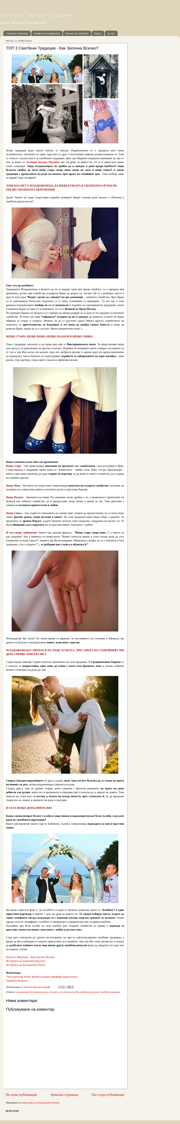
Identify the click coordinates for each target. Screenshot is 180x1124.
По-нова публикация (21, 1095)
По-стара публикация (108, 1095)
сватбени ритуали (89, 992)
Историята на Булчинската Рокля (25, 965)
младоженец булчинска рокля (32, 992)
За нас (111, 33)
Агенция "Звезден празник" (37, 15)
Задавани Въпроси (17, 980)
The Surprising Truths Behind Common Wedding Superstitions (42, 977)
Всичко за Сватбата (77, 33)
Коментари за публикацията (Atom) (40, 1103)
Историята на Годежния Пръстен (25, 961)
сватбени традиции (110, 992)
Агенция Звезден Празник (43, 162)
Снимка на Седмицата (47, 33)
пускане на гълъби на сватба (64, 992)
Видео (98, 33)
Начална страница (17, 33)
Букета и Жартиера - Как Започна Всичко (30, 957)
